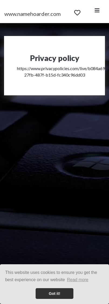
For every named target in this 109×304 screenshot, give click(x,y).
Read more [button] (77, 279)
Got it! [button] (54, 293)
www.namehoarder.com (32, 13)
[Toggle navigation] (97, 11)
